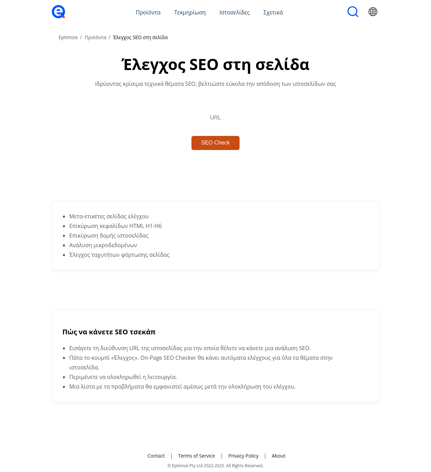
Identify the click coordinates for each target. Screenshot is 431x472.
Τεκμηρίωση (190, 12)
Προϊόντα (148, 12)
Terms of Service (196, 455)
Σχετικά (273, 12)
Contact (156, 455)
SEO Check (215, 143)
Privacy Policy (243, 455)
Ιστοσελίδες (235, 12)
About (278, 455)
